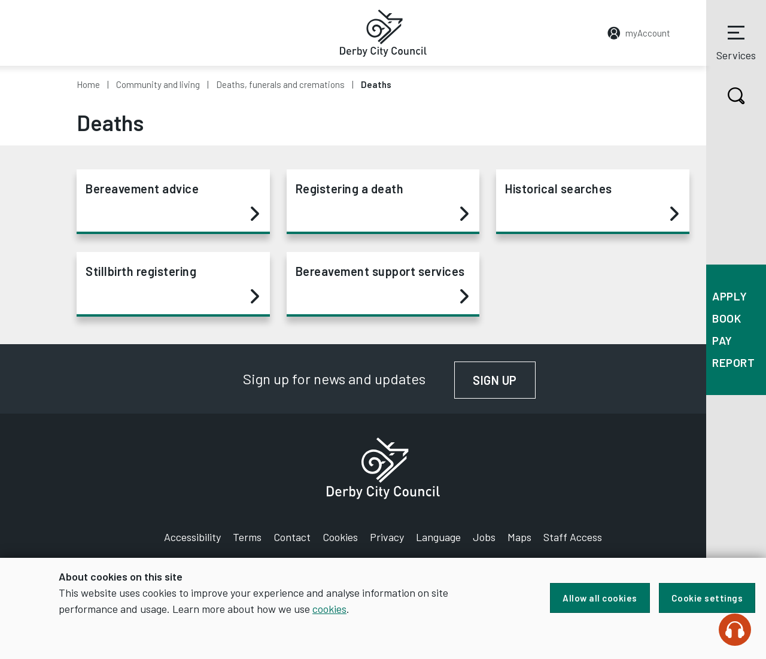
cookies (329, 608)
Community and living (158, 84)
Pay (722, 340)
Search (725, 96)
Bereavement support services (382, 284)
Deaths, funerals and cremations (280, 84)
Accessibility (192, 536)
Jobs (484, 536)
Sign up (504, 380)
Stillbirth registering (172, 284)
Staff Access (572, 536)
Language (438, 536)
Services (736, 41)
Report (733, 362)
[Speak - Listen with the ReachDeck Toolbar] (735, 630)
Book (726, 318)
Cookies (340, 536)
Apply (729, 296)
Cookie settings (707, 598)
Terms (247, 536)
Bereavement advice (172, 201)
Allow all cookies (600, 598)
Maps (519, 536)
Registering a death (382, 201)
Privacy (387, 536)
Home (88, 84)
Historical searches (592, 201)
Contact (292, 536)
